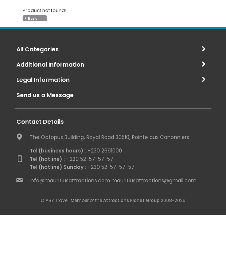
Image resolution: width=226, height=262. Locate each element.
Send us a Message (45, 95)
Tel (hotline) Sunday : (58, 167)
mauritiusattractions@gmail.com (154, 180)
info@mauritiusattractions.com (70, 180)
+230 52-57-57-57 (71, 159)
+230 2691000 (76, 150)
